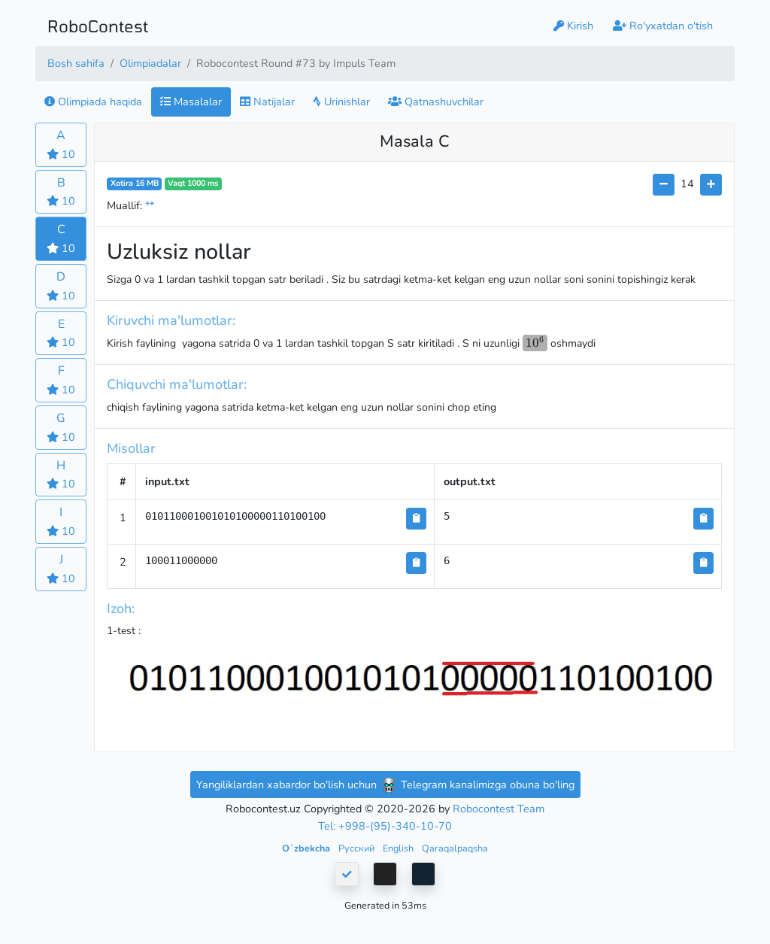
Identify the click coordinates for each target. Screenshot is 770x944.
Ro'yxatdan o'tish (663, 25)
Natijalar (267, 101)
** (149, 205)
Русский (357, 848)
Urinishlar (341, 101)
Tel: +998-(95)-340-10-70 (385, 825)
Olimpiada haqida (93, 101)
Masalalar (191, 101)
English (399, 848)
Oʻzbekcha (307, 848)
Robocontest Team (498, 808)
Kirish (573, 25)
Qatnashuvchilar (436, 101)
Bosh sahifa (76, 63)
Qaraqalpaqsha (455, 848)
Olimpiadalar (150, 63)
